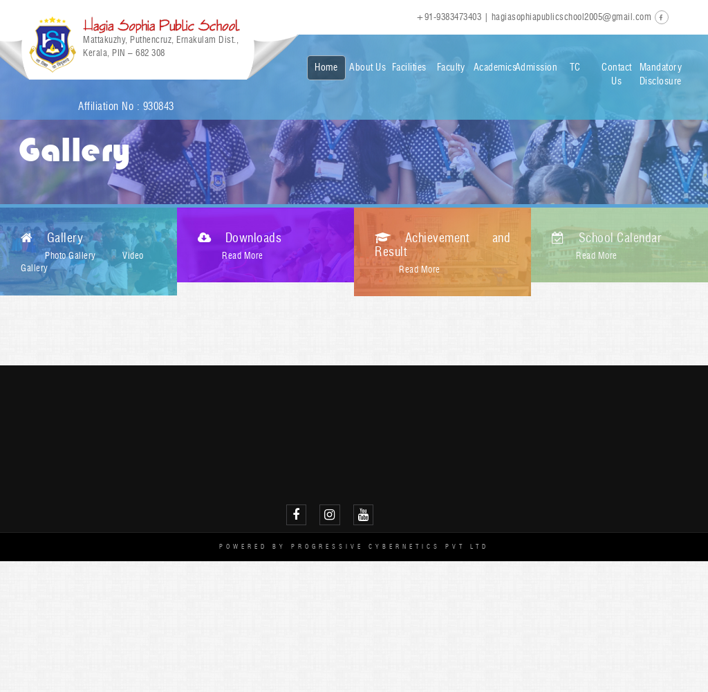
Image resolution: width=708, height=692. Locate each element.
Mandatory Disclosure (659, 74)
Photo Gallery (70, 255)
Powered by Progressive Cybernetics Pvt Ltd (354, 546)
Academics (493, 67)
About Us (367, 67)
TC (575, 67)
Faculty (451, 67)
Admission (534, 67)
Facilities (409, 67)
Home (326, 67)
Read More (242, 255)
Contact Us (617, 74)
